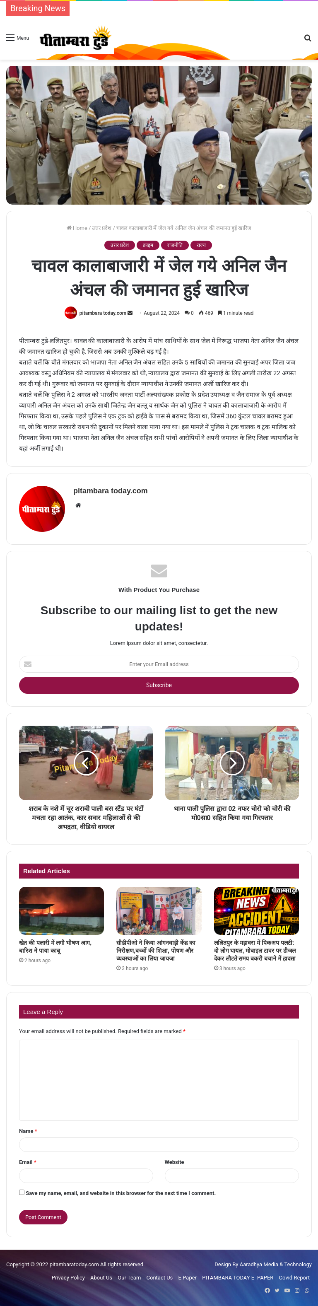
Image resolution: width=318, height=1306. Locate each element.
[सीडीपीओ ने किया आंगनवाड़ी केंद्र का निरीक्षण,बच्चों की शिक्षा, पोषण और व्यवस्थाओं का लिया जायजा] (158, 911)
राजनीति (175, 245)
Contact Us (160, 1278)
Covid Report (294, 1278)
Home (77, 228)
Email (27, 1162)
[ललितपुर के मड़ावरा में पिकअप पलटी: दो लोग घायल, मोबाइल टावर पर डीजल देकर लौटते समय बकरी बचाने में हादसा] (256, 911)
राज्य (201, 245)
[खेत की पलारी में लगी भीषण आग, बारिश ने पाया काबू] (61, 911)
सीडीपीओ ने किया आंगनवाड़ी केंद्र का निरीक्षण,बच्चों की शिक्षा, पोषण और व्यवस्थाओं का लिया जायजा (155, 950)
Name (28, 1131)
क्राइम (148, 245)
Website (174, 1162)
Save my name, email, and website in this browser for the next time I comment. (121, 1193)
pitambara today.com (103, 313)
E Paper (187, 1278)
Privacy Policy (68, 1278)
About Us (101, 1278)
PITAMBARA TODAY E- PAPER (237, 1278)
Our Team (129, 1278)
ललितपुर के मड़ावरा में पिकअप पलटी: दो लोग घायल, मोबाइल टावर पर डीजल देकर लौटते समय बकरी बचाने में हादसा (255, 950)
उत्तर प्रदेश (101, 228)
